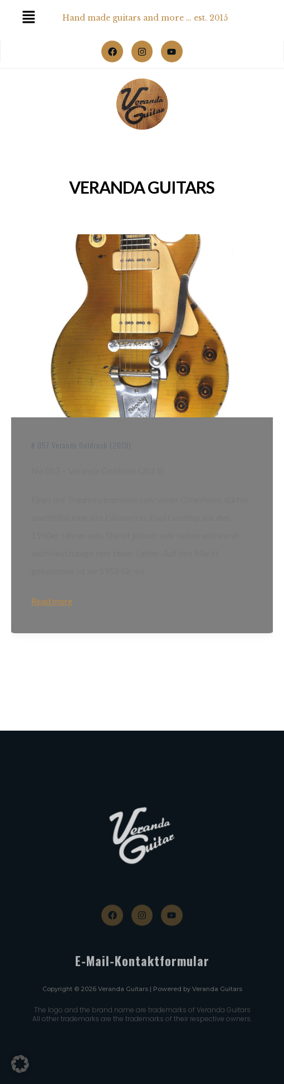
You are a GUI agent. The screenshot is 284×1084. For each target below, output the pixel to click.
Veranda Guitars (141, 187)
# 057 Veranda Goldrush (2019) (81, 445)
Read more (51, 600)
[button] (20, 1064)
